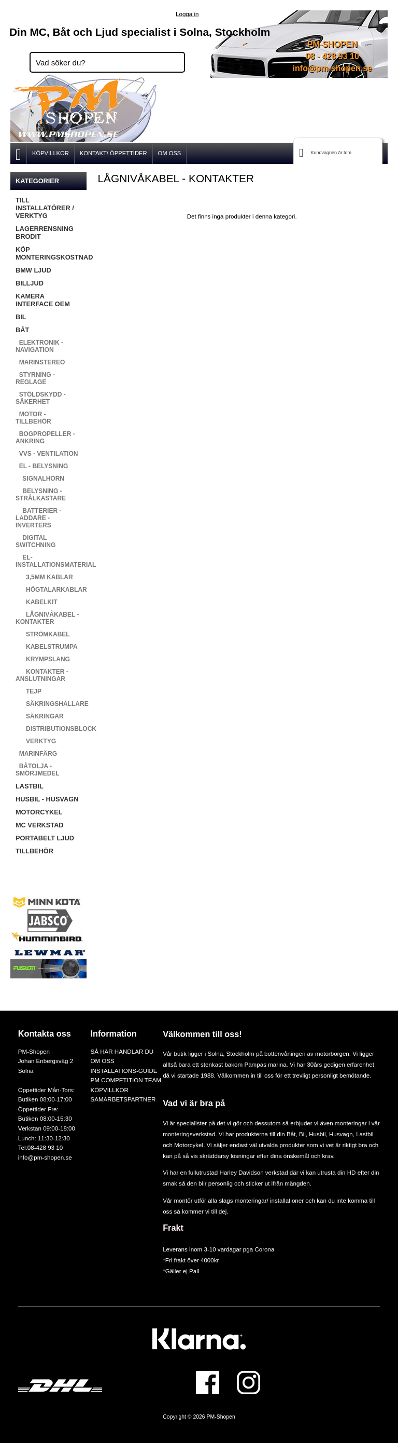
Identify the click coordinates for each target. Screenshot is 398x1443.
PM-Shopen (221, 1417)
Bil (302, 1134)
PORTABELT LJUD (45, 838)
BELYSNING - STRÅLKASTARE (41, 494)
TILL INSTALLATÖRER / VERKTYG (45, 208)
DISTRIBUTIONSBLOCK (51, 728)
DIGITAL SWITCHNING (35, 541)
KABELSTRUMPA (47, 646)
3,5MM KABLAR (44, 577)
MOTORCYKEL (39, 812)
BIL (21, 317)
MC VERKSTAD (40, 825)
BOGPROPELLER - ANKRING (45, 437)
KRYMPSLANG (43, 659)
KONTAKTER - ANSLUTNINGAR (42, 675)
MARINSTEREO (40, 362)
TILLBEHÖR (34, 851)
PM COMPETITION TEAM (125, 1080)
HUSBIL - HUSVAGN (47, 799)
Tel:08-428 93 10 (40, 1147)
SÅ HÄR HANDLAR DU (121, 1051)
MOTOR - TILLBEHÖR (33, 418)
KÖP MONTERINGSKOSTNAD (51, 253)
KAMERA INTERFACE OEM (43, 300)
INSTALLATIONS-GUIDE (123, 1070)
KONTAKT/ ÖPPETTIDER (113, 153)
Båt (291, 1134)
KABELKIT (37, 602)
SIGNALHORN (40, 478)
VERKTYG (36, 741)
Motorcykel (188, 1144)
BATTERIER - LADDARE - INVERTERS (38, 518)
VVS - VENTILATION (47, 453)
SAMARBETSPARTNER (122, 1099)
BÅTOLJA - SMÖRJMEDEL (38, 770)
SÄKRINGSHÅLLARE (51, 703)
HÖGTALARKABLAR (51, 589)
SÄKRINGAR (40, 716)
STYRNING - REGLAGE (35, 378)
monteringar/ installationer (269, 1200)
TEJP (28, 691)
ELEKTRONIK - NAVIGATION (39, 346)
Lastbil (365, 1134)
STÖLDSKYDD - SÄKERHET (41, 398)
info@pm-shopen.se (332, 68)
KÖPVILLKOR (50, 153)
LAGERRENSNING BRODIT (45, 232)
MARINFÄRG (36, 753)
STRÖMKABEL (43, 634)
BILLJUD (30, 283)
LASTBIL (30, 786)
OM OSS (169, 153)
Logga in (187, 13)
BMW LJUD (33, 270)
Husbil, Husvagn (330, 1134)
